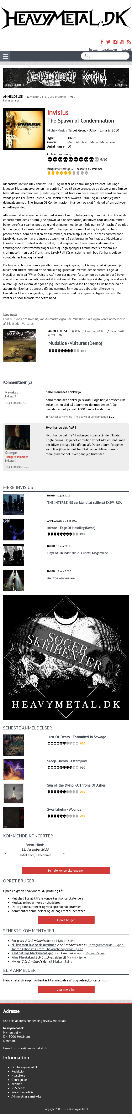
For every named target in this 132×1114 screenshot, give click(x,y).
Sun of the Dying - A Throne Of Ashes (76, 785)
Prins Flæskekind (23, 957)
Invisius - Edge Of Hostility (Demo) (71, 528)
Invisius (57, 112)
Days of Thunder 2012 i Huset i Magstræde (77, 553)
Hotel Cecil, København (35, 855)
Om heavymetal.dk (24, 1067)
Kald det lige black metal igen (32, 953)
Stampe (61, 97)
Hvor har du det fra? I (61, 427)
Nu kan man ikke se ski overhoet (33, 945)
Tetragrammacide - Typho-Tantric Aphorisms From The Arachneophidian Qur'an (68, 947)
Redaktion (18, 1071)
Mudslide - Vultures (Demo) (75, 343)
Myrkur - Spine (65, 941)
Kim (80, 331)
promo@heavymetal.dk (30, 1048)
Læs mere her (66, 989)
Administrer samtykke (26, 1096)
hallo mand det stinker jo (63, 392)
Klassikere (18, 1075)
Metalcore (107, 142)
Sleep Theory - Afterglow (67, 761)
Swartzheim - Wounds (64, 809)
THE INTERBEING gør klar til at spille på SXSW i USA (84, 502)
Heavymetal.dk (66, 18)
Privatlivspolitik (22, 1092)
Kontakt (126, 49)
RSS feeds (18, 1088)
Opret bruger (109, 49)
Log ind (93, 49)
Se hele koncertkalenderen (66, 870)
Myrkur (16, 961)
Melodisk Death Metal (83, 142)
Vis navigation (4, 54)
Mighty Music (56, 130)
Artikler (16, 1084)
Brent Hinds (35, 844)
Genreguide (19, 1080)
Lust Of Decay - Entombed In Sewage (76, 736)
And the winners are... (62, 578)
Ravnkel (11, 392)
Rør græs (17, 941)
